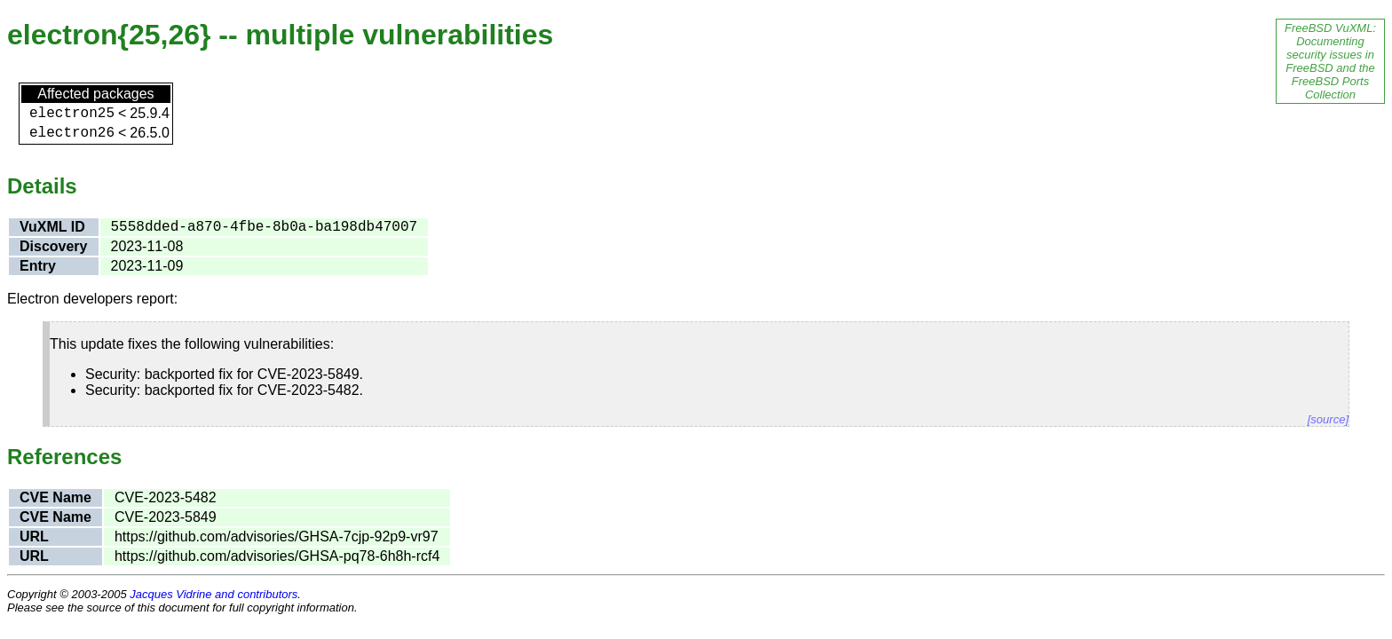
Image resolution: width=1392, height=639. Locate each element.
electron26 (72, 133)
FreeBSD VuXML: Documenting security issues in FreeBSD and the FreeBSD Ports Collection (1330, 61)
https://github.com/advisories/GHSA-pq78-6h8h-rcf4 (277, 556)
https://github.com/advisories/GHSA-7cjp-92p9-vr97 (277, 536)
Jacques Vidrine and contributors (213, 594)
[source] (1328, 419)
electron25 (72, 114)
